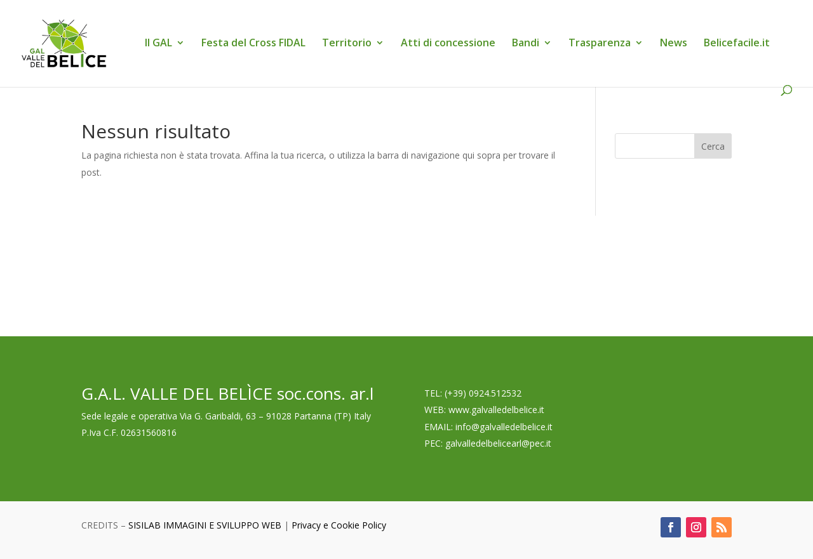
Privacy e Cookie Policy (339, 525)
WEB (434, 410)
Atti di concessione (448, 43)
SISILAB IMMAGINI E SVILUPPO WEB (204, 525)
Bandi (525, 43)
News (673, 43)
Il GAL (158, 43)
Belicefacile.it (737, 43)
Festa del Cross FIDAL (253, 43)
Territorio (347, 43)
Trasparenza (599, 43)
